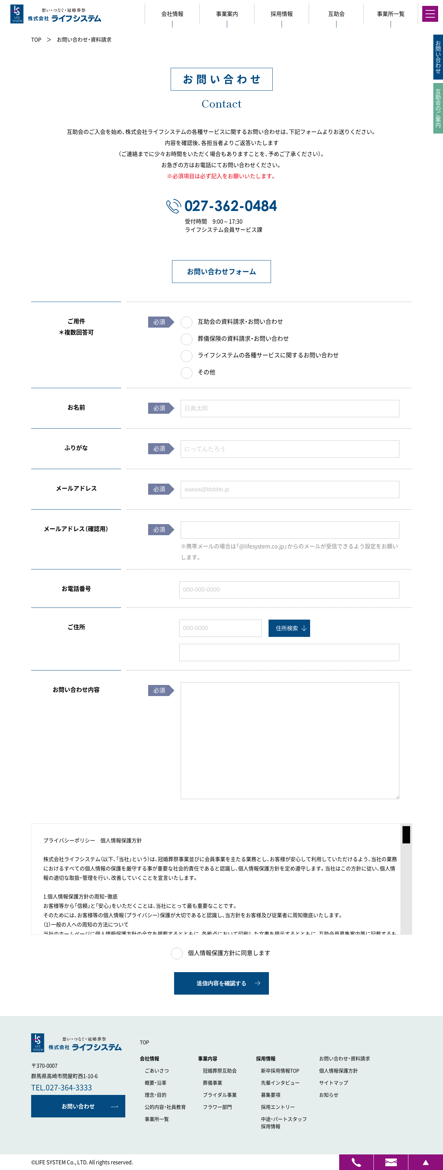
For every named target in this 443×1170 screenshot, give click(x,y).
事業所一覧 (157, 1119)
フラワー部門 (217, 1107)
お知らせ (328, 1095)
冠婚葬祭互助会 (220, 1070)
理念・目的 (155, 1095)
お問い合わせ (78, 1106)
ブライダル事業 (220, 1095)
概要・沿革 (155, 1082)
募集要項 (270, 1095)
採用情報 (287, 1122)
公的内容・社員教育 (165, 1107)
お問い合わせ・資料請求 (344, 1058)
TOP (144, 1042)
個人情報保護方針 (338, 1070)
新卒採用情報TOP (280, 1070)
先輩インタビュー (280, 1082)
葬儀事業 (212, 1082)
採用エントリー (278, 1107)
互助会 (336, 14)
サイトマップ (333, 1082)
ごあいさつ (157, 1070)
